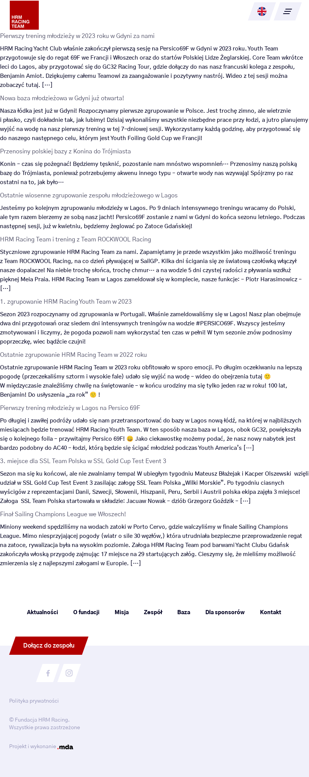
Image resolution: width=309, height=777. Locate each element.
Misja (122, 612)
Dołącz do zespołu (48, 646)
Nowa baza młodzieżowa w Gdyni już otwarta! (62, 98)
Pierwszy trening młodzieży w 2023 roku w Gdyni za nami (77, 36)
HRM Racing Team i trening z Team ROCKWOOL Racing (75, 239)
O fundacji (86, 612)
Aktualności (42, 612)
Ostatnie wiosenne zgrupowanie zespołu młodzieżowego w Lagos (89, 195)
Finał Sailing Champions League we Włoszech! (63, 514)
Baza (183, 612)
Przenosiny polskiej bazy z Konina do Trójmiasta (65, 151)
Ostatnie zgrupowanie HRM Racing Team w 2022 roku (73, 355)
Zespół (153, 612)
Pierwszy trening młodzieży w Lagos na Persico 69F (70, 408)
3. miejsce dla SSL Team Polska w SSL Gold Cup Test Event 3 (83, 461)
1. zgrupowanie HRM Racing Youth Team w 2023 (66, 302)
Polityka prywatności (34, 701)
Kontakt (270, 612)
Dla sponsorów (225, 612)
